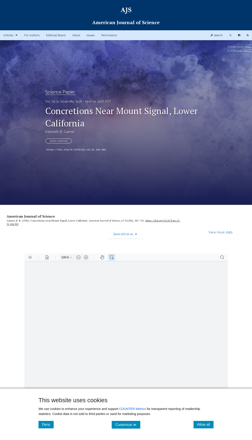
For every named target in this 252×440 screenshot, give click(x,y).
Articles (8, 35)
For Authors (32, 35)
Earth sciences (58, 140)
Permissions (109, 35)
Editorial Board (56, 35)
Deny (48, 424)
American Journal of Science (31, 216)
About (76, 35)
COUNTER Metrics (132, 409)
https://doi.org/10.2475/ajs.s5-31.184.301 (76, 149)
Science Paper (60, 92)
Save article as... (125, 234)
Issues (91, 35)
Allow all (205, 424)
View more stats (220, 232)
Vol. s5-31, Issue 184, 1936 (63, 101)
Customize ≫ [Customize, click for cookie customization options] (127, 424)
